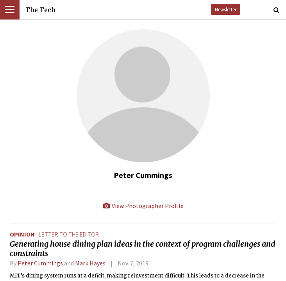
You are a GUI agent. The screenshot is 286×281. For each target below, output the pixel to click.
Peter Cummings (40, 263)
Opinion (22, 234)
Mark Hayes (90, 263)
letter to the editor (69, 234)
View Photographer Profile (143, 206)
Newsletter (225, 9)
